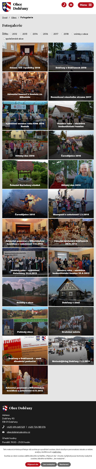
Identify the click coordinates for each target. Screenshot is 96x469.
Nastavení (64, 464)
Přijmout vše (33, 464)
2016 (45, 33)
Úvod (4, 17)
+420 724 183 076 (37, 427)
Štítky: (5, 33)
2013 (24, 33)
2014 (35, 33)
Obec (14, 17)
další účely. (57, 452)
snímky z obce (81, 33)
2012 (14, 33)
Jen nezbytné (49, 464)
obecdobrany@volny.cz (18, 432)
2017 (56, 33)
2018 (66, 33)
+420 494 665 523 (16, 427)
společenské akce (14, 38)
